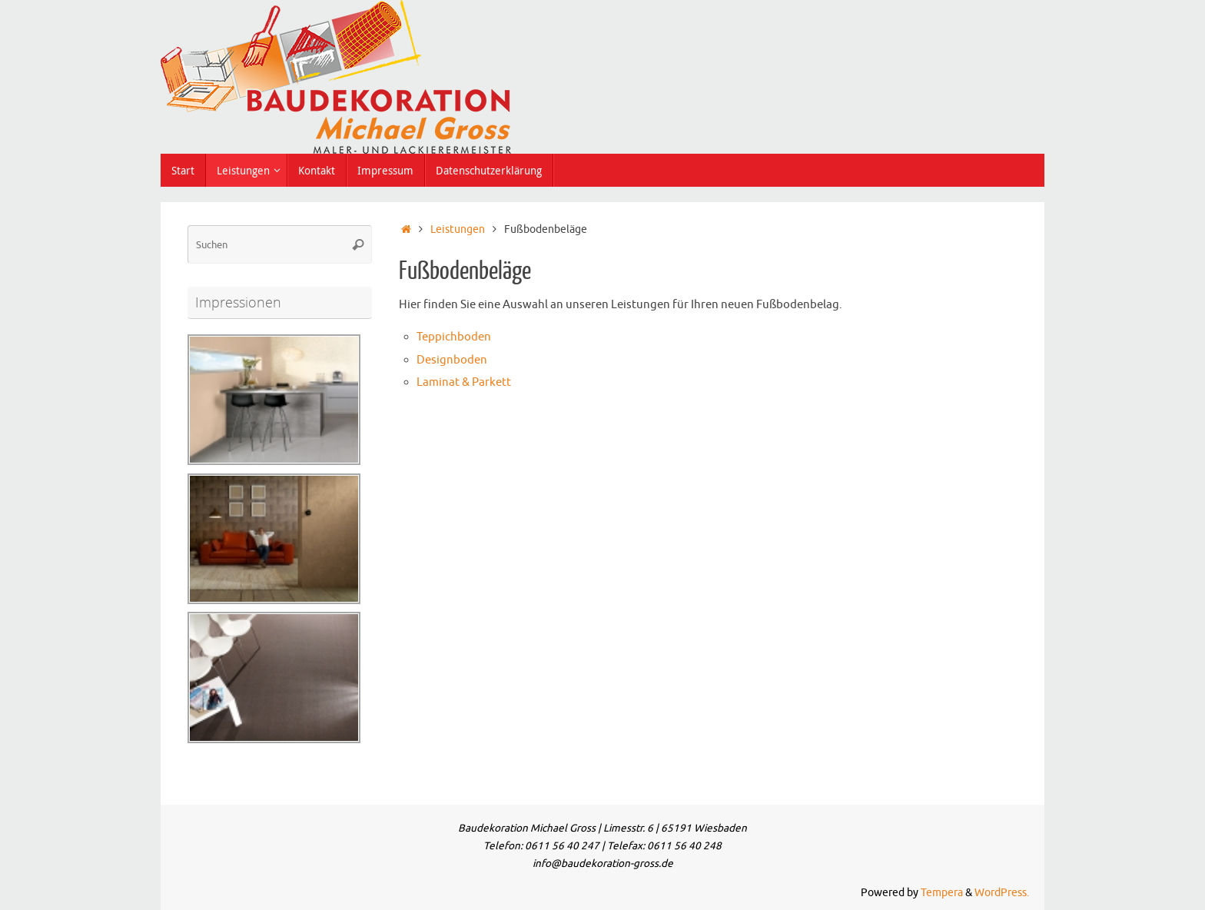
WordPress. (1001, 892)
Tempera (942, 892)
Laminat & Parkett (464, 382)
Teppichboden (454, 337)
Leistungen (457, 229)
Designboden (452, 360)
